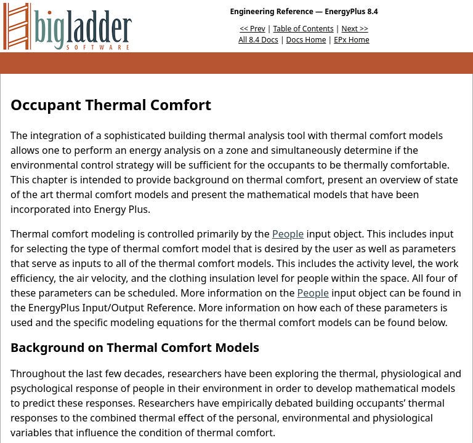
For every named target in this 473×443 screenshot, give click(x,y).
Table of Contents (303, 28)
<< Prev (252, 28)
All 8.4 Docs (258, 39)
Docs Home (306, 39)
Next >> (355, 28)
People (288, 234)
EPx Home (352, 39)
